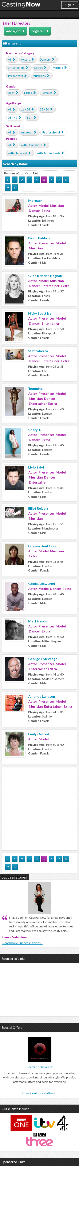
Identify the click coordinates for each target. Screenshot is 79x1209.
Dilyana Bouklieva (42, 546)
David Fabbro (39, 238)
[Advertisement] (39, 808)
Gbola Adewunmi (41, 583)
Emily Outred (38, 734)
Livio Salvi (36, 467)
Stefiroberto (38, 351)
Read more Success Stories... (22, 943)
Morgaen (35, 200)
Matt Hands (37, 621)
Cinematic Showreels (40, 1067)
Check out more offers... (39, 1093)
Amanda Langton (41, 696)
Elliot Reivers (38, 508)
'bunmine (35, 388)
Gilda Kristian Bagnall (45, 276)
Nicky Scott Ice (39, 313)
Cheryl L (34, 430)
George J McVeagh (42, 659)
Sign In (69, 5)
